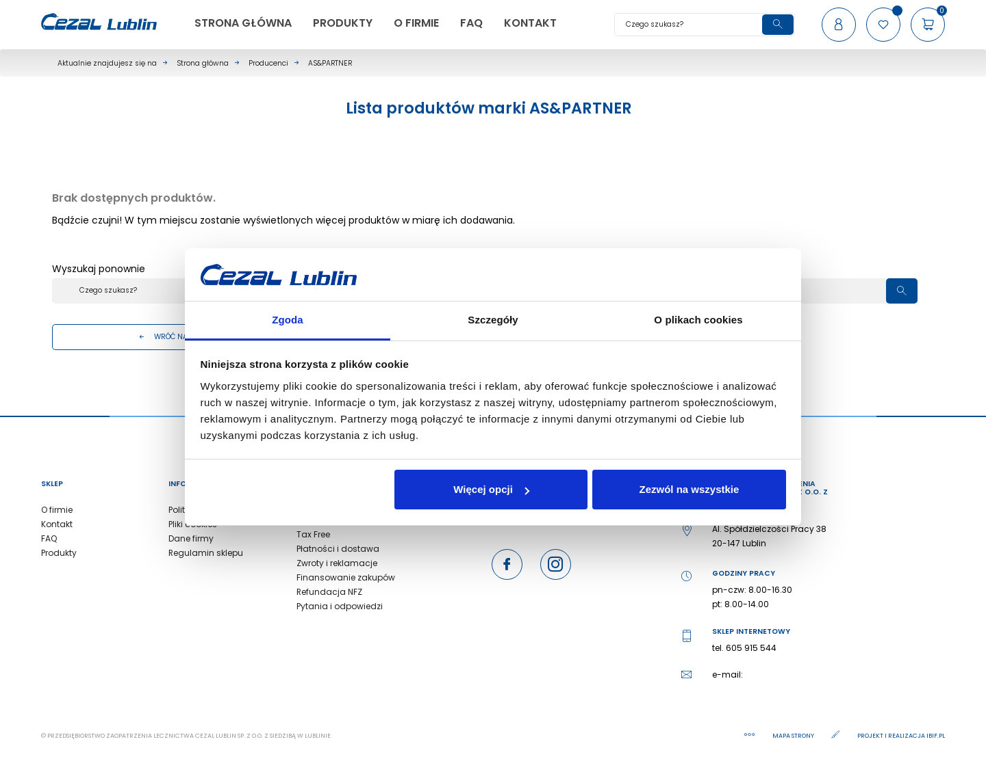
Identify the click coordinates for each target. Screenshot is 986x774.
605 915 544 (751, 648)
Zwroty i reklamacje (336, 563)
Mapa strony (794, 736)
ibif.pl (935, 736)
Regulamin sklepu (205, 553)
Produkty (59, 553)
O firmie (57, 510)
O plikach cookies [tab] (698, 319)
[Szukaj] (704, 24)
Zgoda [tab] (287, 319)
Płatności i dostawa (337, 549)
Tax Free (313, 534)
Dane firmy (191, 538)
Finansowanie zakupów (345, 577)
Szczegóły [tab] (493, 319)
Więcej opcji (491, 489)
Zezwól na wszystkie (689, 489)
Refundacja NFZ (329, 592)
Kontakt (57, 524)
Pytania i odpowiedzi (339, 606)
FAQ (49, 538)
